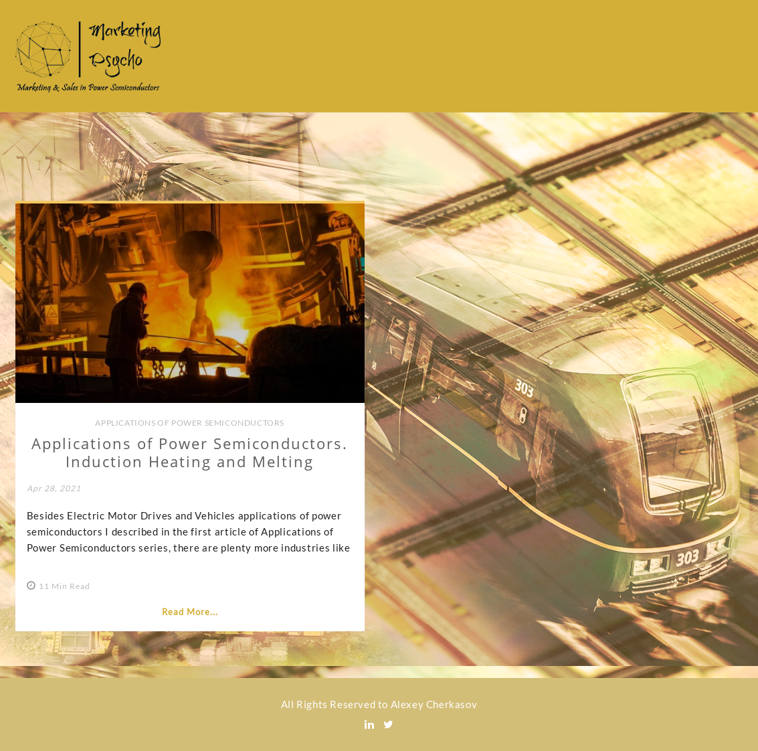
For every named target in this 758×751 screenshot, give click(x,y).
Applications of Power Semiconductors (189, 423)
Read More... (190, 611)
